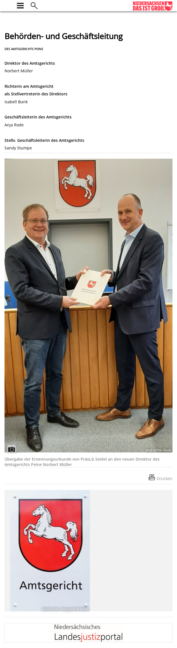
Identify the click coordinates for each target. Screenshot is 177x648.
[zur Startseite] (8, 5)
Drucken (164, 478)
